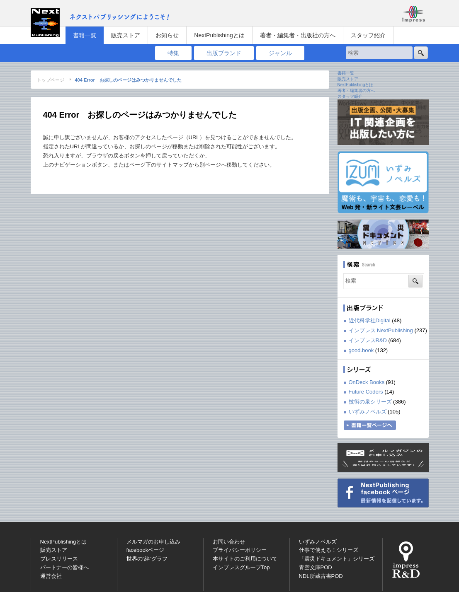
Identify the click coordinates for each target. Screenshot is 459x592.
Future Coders (366, 392)
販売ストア (125, 35)
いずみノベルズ (367, 411)
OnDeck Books (367, 382)
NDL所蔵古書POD (321, 576)
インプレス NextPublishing (381, 330)
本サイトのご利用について (245, 559)
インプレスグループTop (241, 567)
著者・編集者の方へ (356, 90)
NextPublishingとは (219, 35)
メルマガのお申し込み (153, 542)
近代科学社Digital (370, 320)
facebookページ (145, 550)
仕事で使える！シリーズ (328, 550)
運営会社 (51, 576)
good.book (361, 350)
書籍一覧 (84, 35)
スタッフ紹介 (368, 35)
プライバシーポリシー (240, 550)
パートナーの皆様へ (64, 567)
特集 (173, 53)
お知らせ (167, 35)
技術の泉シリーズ (370, 402)
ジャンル (280, 53)
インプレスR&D (368, 340)
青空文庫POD (315, 567)
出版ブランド (223, 53)
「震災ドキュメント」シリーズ (336, 559)
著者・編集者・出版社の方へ (297, 35)
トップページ (50, 79)
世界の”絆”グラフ (147, 559)
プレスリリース (59, 559)
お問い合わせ (229, 542)
